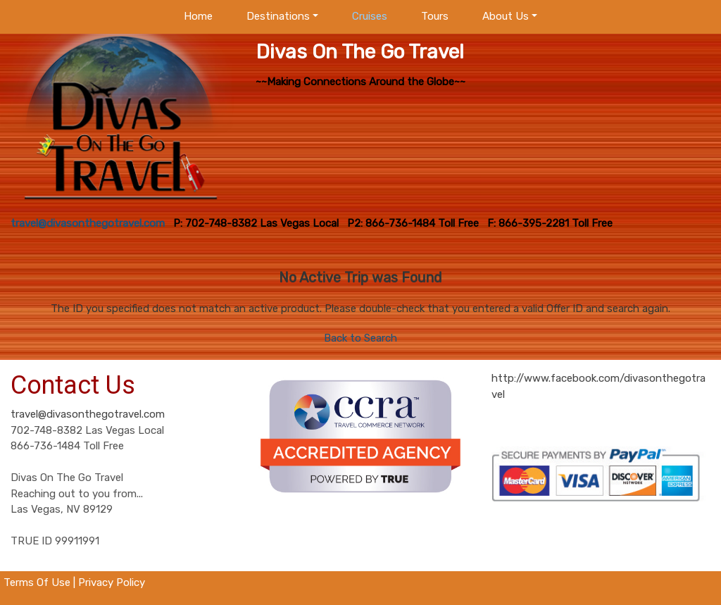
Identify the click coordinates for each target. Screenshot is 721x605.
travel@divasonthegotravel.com (88, 414)
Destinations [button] (278, 16)
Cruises (369, 16)
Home (198, 16)
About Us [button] (505, 16)
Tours (435, 16)
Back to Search (360, 338)
